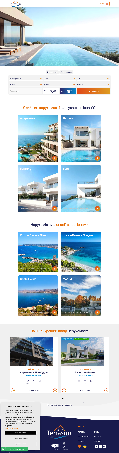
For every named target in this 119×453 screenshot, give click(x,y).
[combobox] (26, 79)
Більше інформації (11, 428)
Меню (104, 4)
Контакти (98, 441)
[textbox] (26, 79)
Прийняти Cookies (20, 433)
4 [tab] (63, 398)
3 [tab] (60, 398)
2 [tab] (58, 398)
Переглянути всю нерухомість (59, 405)
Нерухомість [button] (83, 437)
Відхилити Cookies (20, 444)
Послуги (97, 437)
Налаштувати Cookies (20, 438)
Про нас (97, 432)
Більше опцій (66, 91)
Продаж (81, 441)
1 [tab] (56, 398)
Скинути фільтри (50, 91)
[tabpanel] (34, 365)
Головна (81, 432)
